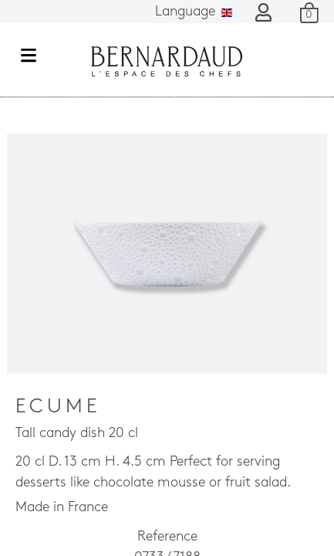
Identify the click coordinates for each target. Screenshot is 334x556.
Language (193, 12)
